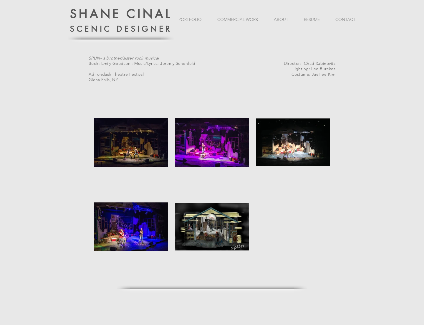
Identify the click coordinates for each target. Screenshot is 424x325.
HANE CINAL (125, 14)
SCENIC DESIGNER (121, 29)
